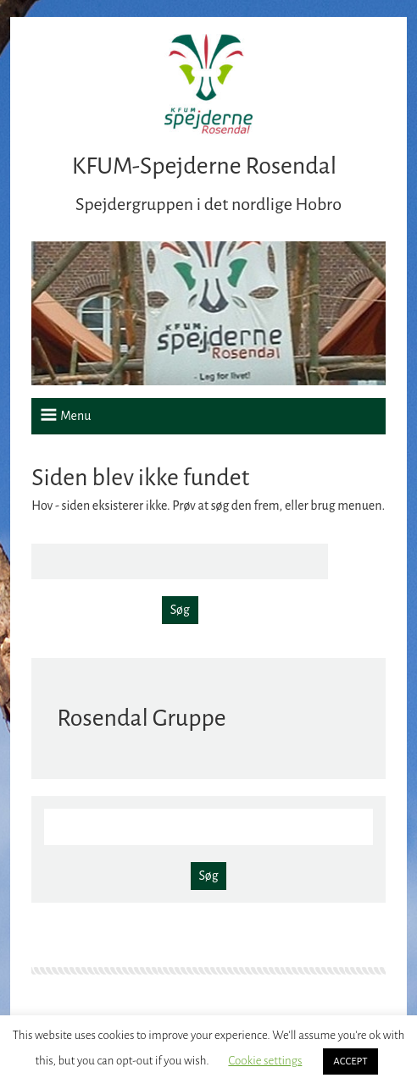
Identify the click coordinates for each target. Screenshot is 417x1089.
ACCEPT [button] (350, 1061)
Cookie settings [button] (265, 1060)
